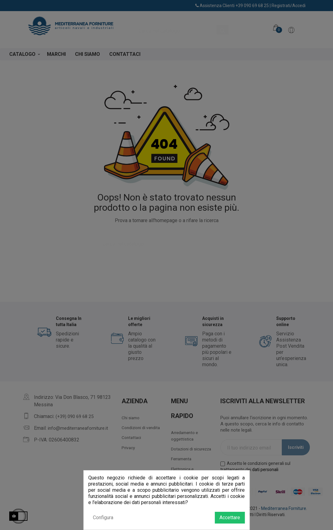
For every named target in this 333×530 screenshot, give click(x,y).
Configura (103, 517)
